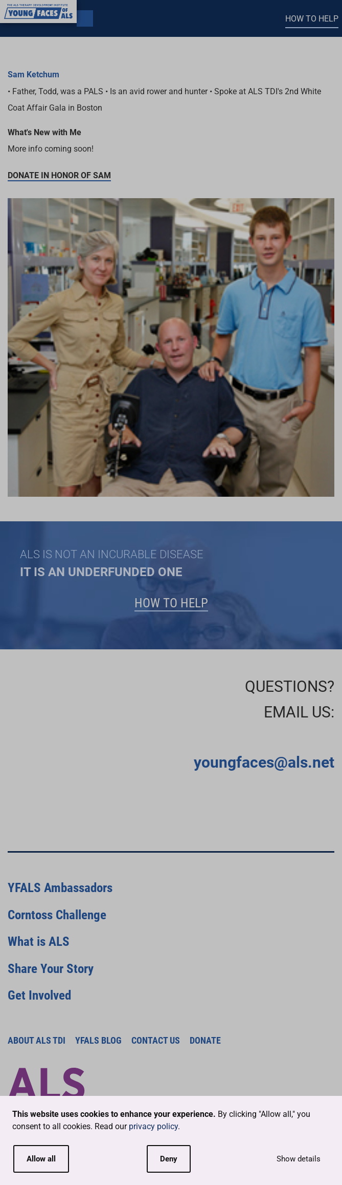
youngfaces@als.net (264, 762)
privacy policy (153, 1126)
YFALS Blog (98, 1040)
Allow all (41, 1158)
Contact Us (155, 1040)
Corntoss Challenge (57, 914)
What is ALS (39, 941)
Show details (299, 1158)
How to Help (311, 19)
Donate (205, 1040)
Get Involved (39, 995)
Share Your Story (51, 968)
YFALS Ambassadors (60, 887)
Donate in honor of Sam (59, 175)
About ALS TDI (36, 1040)
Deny (168, 1158)
